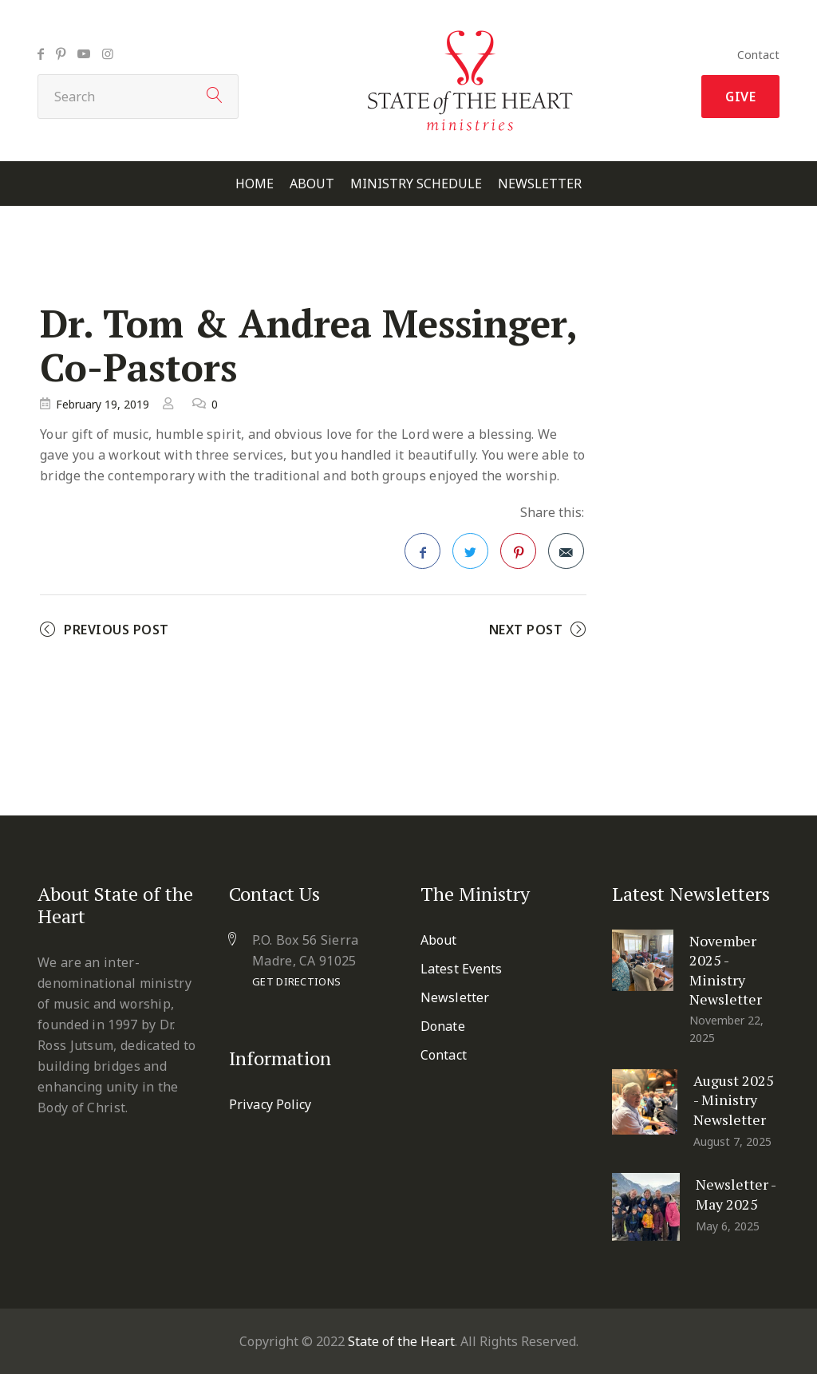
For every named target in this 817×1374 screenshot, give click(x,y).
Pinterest (518, 556)
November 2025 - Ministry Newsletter (725, 969)
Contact (758, 54)
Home (254, 183)
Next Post (526, 629)
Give (740, 96)
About (312, 183)
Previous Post (116, 629)
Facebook (422, 556)
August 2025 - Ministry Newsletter (733, 1099)
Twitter (470, 556)
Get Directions (296, 981)
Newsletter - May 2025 (736, 1194)
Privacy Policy (270, 1104)
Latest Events (461, 968)
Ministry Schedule (416, 183)
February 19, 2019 (102, 404)
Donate (442, 1026)
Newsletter (540, 183)
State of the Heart (401, 1341)
